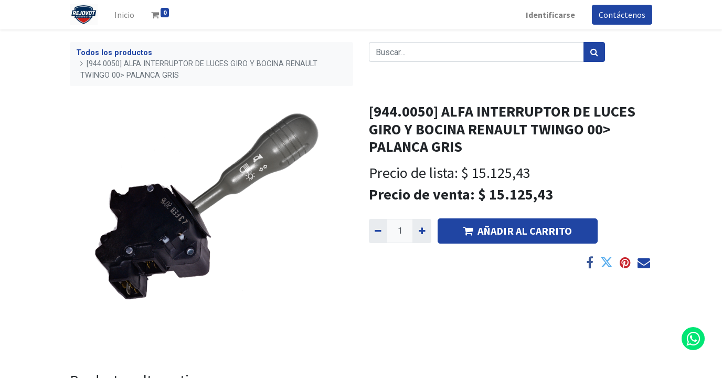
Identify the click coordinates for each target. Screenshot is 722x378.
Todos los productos (114, 52)
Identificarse (550, 14)
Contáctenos (622, 14)
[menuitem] (124, 14)
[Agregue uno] (421, 231)
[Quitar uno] (378, 231)
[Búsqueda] (594, 52)
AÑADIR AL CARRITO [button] (517, 230)
